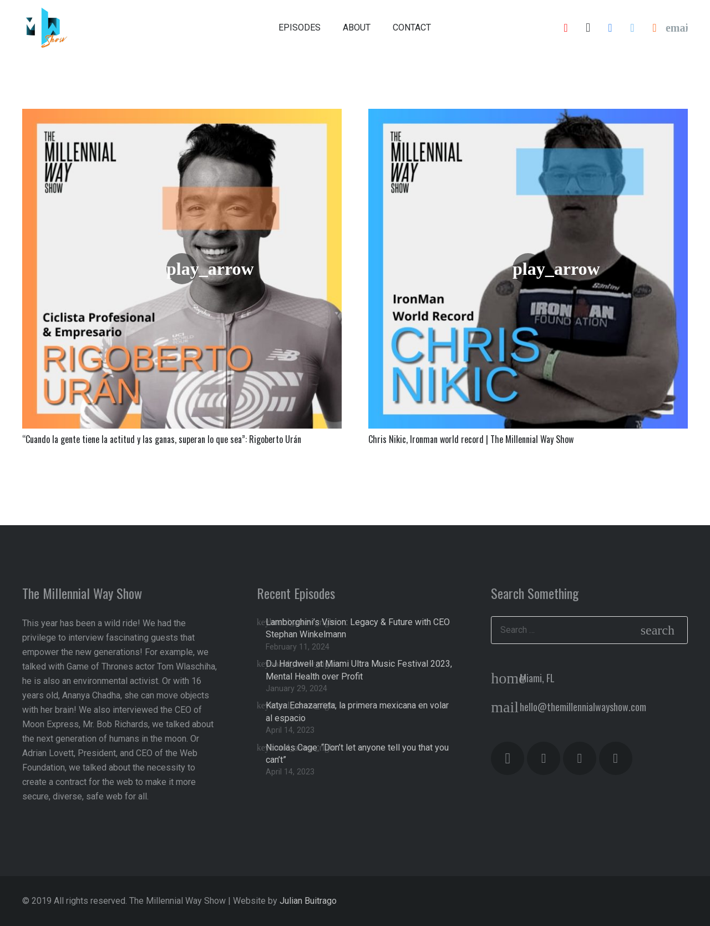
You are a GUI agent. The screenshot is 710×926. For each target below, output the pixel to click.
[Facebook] (610, 28)
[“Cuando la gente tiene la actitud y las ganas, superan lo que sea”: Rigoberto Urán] (182, 269)
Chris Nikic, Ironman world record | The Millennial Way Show (471, 439)
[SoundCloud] (654, 28)
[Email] (677, 28)
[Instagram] (588, 28)
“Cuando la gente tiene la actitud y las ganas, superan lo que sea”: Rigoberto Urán (161, 439)
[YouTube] (566, 28)
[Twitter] (632, 28)
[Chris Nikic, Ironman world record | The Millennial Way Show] (528, 269)
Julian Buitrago (308, 900)
